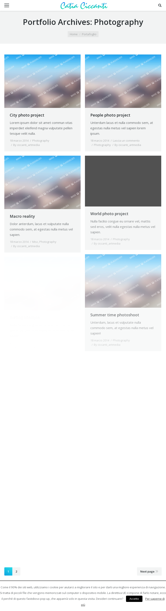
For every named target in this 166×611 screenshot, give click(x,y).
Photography (40, 140)
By (26, 145)
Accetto (134, 599)
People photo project (110, 115)
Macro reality (22, 216)
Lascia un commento (126, 140)
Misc (35, 242)
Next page (147, 571)
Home (74, 34)
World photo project (109, 213)
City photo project (27, 115)
